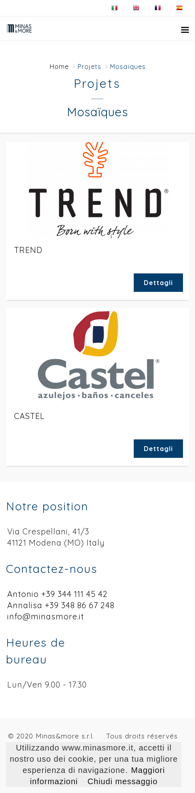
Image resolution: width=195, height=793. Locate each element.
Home (59, 67)
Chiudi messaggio (123, 781)
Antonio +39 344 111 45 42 (57, 594)
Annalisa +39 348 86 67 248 (61, 605)
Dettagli (158, 283)
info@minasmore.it (45, 616)
